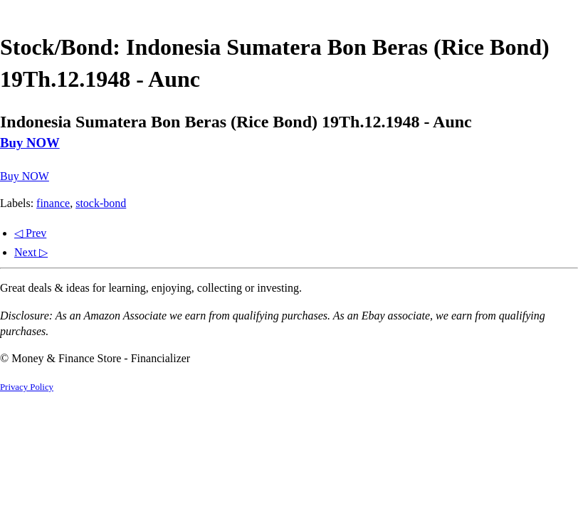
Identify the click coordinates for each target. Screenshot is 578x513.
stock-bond (100, 203)
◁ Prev (30, 233)
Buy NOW (30, 142)
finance (53, 203)
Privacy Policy (26, 387)
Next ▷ (31, 252)
